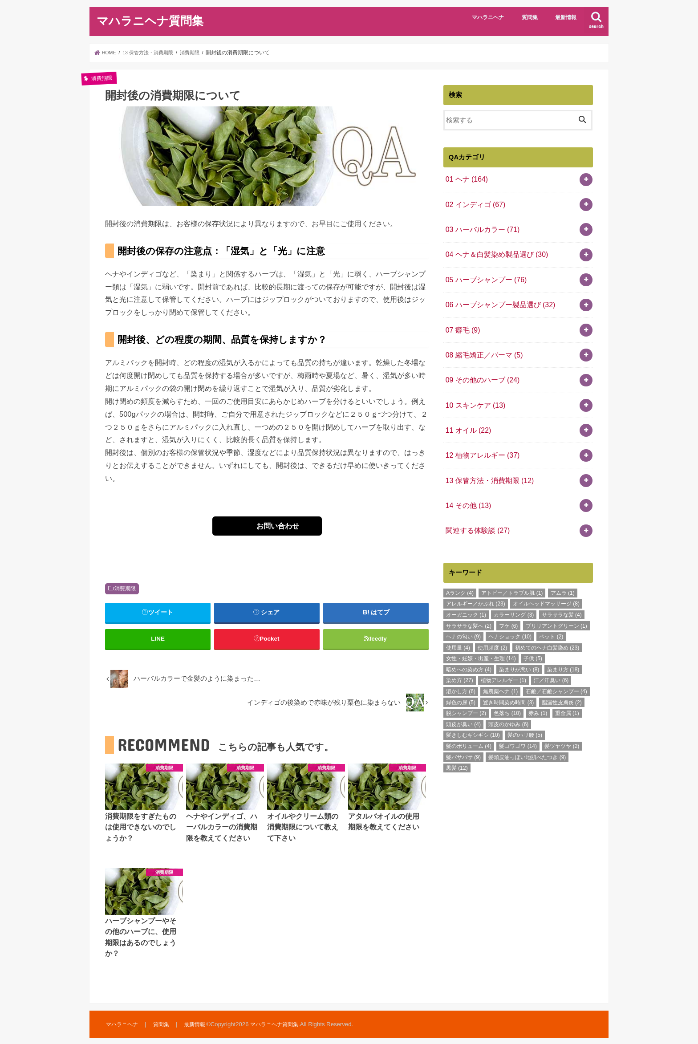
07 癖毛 (461, 320)
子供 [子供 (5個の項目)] (533, 636)
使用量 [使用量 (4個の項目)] (458, 625)
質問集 (530, 17)
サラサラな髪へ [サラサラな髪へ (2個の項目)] (468, 603)
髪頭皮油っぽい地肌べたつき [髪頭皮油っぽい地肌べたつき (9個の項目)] (527, 734)
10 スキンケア (473, 390)
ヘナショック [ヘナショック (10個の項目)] (510, 613)
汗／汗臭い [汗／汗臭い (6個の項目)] (551, 657)
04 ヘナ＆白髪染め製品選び (493, 249)
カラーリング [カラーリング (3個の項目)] (514, 592)
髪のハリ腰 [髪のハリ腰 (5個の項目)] (524, 712)
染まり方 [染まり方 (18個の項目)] (563, 646)
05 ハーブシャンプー (483, 272)
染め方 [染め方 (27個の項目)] (459, 657)
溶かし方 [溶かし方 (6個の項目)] (460, 668)
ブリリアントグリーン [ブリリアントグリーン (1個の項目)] (556, 603)
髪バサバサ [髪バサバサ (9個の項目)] (463, 734)
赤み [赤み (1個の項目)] (537, 690)
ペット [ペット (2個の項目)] (551, 613)
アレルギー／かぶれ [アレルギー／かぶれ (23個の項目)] (475, 581)
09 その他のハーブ (480, 367)
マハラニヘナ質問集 (150, 20)
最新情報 (565, 17)
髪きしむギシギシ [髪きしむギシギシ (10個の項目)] (473, 712)
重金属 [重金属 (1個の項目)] (567, 690)
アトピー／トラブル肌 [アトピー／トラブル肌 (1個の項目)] (512, 570)
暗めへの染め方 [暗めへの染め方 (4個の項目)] (468, 646)
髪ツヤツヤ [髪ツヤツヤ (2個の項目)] (561, 723)
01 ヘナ (465, 178)
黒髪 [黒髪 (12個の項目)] (457, 745)
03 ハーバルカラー (480, 225)
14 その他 (466, 484)
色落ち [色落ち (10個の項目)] (507, 690)
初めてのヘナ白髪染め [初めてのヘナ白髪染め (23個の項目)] (547, 625)
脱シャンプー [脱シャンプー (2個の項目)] (466, 690)
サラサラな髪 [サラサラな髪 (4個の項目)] (562, 592)
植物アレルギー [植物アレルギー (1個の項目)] (503, 657)
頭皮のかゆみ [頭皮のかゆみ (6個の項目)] (508, 701)
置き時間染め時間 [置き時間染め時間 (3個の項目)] (508, 679)
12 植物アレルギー (480, 437)
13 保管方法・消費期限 (486, 461)
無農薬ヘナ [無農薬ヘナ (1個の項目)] (500, 668)
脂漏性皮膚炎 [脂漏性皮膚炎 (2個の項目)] (562, 679)
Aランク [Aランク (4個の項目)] (460, 570)
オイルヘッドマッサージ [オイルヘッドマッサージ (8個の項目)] (546, 581)
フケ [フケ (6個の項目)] (508, 603)
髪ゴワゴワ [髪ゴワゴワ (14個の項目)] (518, 723)
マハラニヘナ (488, 17)
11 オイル (466, 414)
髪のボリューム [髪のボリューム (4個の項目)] (468, 723)
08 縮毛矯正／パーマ (481, 343)
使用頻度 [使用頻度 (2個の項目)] (492, 625)
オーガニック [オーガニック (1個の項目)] (466, 592)
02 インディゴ (473, 202)
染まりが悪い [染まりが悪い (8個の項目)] (519, 646)
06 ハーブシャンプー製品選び (496, 296)
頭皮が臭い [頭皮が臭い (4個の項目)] (463, 701)
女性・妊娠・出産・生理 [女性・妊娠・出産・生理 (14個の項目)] (481, 636)
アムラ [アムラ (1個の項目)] (563, 570)
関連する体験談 (475, 508)
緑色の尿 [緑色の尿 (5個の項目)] (460, 679)
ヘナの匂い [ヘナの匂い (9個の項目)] (463, 613)
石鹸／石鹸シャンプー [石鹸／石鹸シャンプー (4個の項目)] (556, 668)
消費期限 (125, 588)
